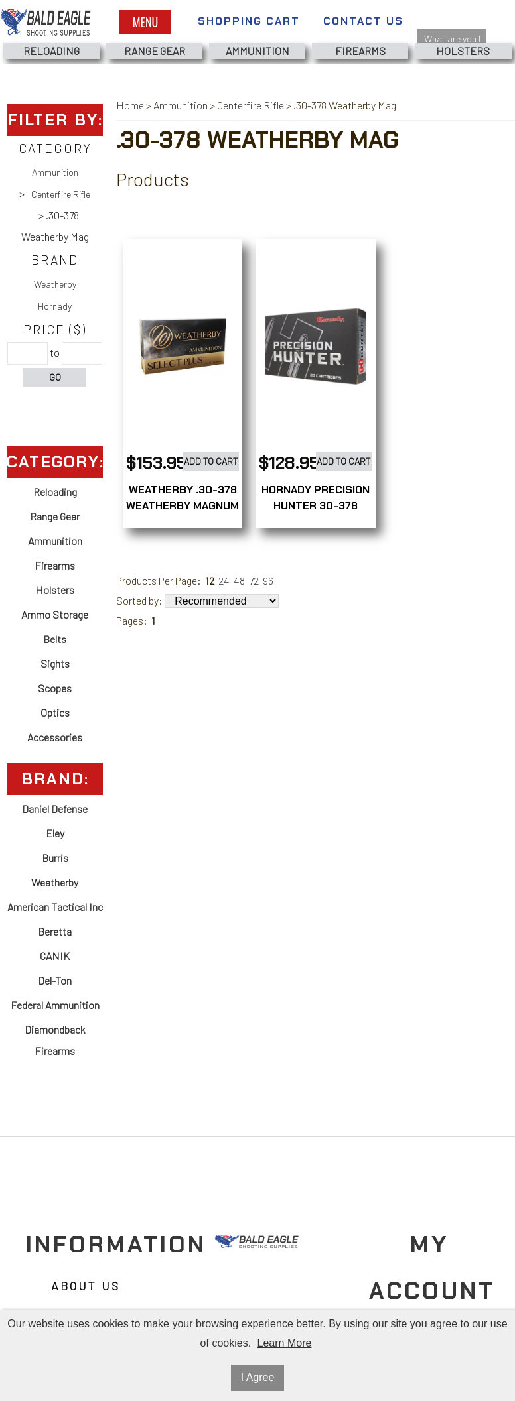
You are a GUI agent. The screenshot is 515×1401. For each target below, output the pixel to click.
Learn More (285, 1343)
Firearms (360, 50)
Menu (145, 21)
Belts (54, 639)
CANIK (55, 955)
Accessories (54, 737)
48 (239, 580)
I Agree (258, 1377)
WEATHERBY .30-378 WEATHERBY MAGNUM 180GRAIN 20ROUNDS (182, 505)
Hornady (55, 306)
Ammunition (257, 50)
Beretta (55, 931)
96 (268, 580)
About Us (85, 1286)
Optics (55, 712)
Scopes (55, 688)
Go (55, 377)
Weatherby (55, 284)
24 (224, 580)
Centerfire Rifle (60, 194)
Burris (55, 857)
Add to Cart (211, 461)
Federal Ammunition (55, 1005)
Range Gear (154, 50)
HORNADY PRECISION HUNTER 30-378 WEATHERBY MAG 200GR (315, 513)
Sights (55, 663)
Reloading (51, 50)
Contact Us (363, 21)
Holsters (463, 50)
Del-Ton (55, 980)
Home (130, 105)
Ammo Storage (54, 614)
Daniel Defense (55, 808)
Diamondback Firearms (55, 1040)
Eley (55, 833)
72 (254, 580)
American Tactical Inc (55, 906)
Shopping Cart (249, 21)
